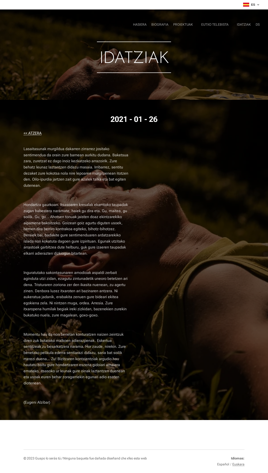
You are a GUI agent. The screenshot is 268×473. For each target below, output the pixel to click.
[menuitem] (229, 25)
